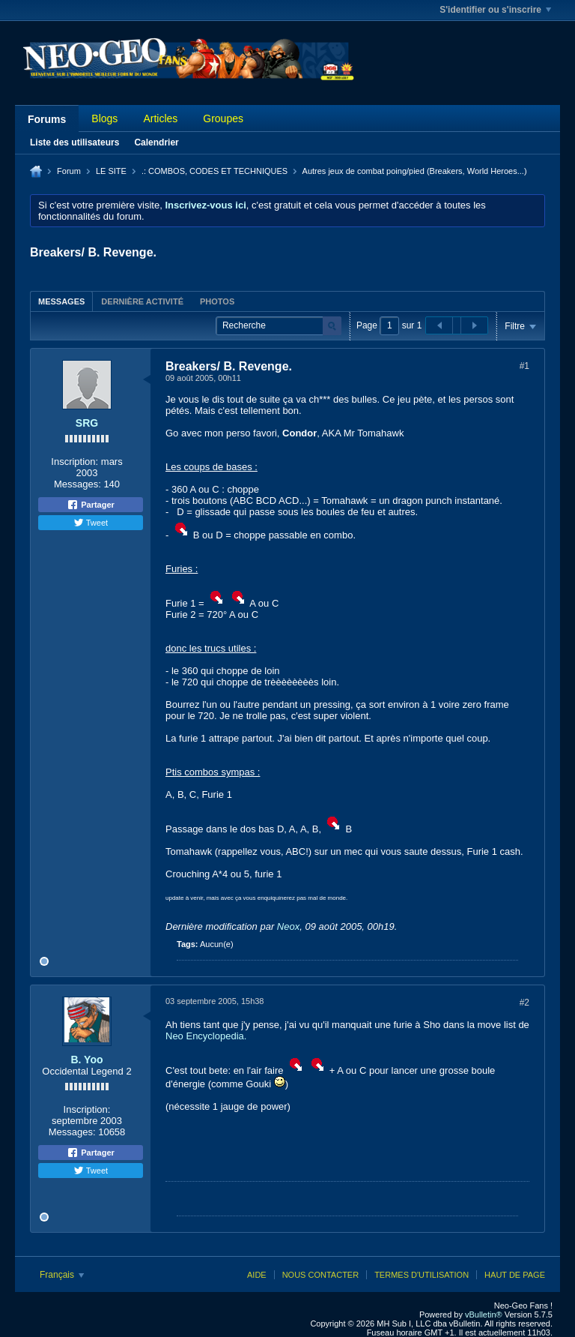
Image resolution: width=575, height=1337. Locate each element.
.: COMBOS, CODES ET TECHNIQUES (215, 170)
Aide (257, 1274)
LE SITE (111, 170)
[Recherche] (278, 325)
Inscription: (74, 461)
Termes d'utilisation (421, 1274)
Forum (69, 170)
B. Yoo (86, 1060)
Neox (288, 926)
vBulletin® (483, 1314)
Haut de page (514, 1274)
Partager (91, 505)
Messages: (77, 484)
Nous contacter (320, 1274)
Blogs (104, 118)
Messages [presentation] (61, 301)
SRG (87, 423)
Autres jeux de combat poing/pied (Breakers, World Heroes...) (414, 170)
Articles (160, 118)
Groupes (223, 118)
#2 (524, 1002)
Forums (47, 119)
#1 (524, 366)
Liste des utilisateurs (74, 142)
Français (62, 1275)
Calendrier (156, 142)
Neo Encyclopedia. (205, 1036)
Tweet (90, 522)
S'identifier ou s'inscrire (495, 9)
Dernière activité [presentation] (142, 301)
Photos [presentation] (217, 301)
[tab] (61, 301)
